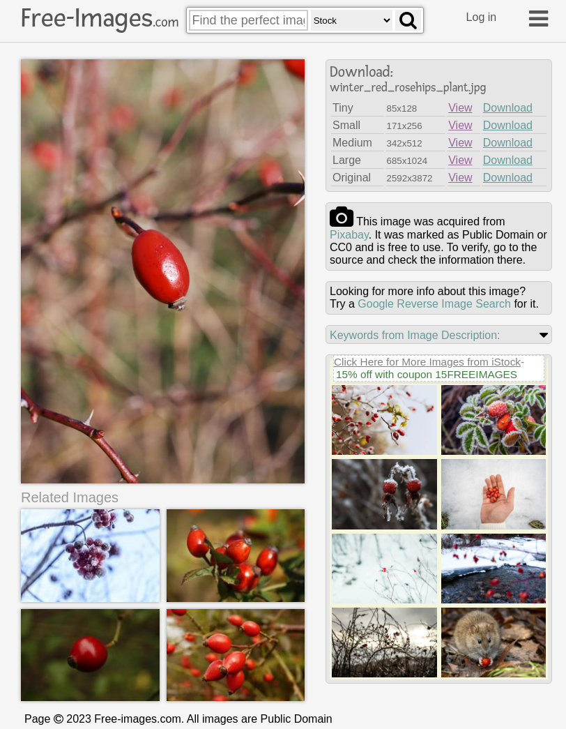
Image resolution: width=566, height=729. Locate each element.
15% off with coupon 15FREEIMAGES (426, 374)
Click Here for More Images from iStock (427, 362)
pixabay (349, 235)
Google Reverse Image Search (434, 304)
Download (508, 108)
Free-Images (99, 18)
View (460, 108)
